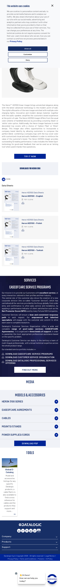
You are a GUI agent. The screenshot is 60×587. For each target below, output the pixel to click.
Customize (28, 54)
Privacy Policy (16, 41)
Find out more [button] (30, 370)
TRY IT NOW (30, 156)
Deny (28, 60)
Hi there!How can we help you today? (28, 577)
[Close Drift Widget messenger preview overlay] (16, 573)
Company (6, 536)
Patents (41, 559)
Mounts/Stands (11, 426)
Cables (6, 418)
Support (6, 547)
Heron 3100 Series (12, 401)
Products (6, 541)
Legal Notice (50, 556)
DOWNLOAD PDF (30, 443)
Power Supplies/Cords (16, 434)
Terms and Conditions (28, 559)
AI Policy (49, 559)
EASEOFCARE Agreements (17, 409)
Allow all (27, 49)
